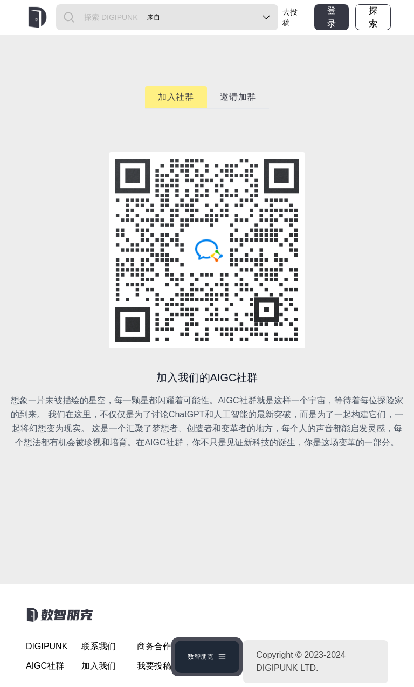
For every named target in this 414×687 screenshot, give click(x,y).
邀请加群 (238, 96)
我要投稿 (154, 665)
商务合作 (154, 646)
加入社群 (176, 96)
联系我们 (98, 646)
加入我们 (98, 665)
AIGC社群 (45, 665)
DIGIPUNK (46, 646)
